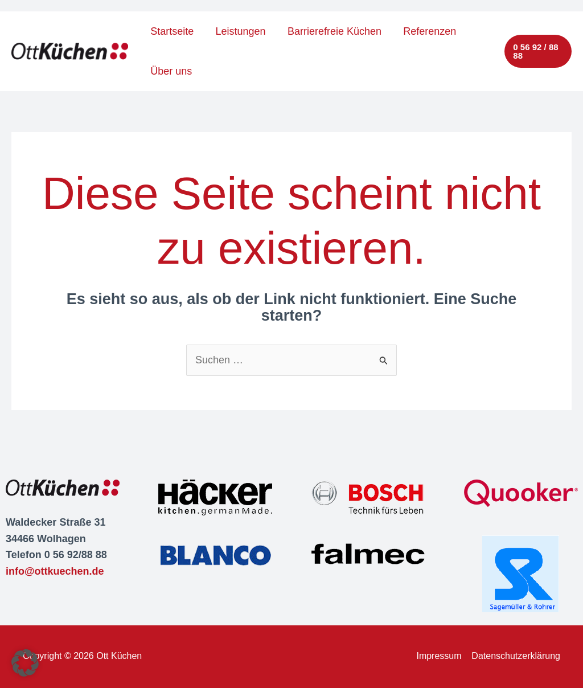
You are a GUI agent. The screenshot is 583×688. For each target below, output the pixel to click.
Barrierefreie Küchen (331, 31)
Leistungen (239, 31)
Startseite (171, 31)
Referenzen (425, 31)
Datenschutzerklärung (515, 656)
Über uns (170, 71)
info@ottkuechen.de (55, 571)
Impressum (438, 656)
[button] (538, 51)
